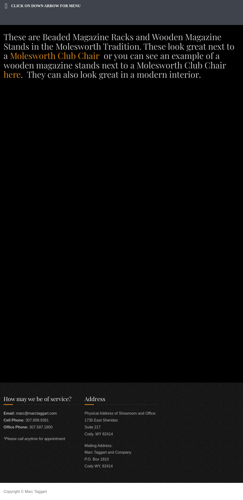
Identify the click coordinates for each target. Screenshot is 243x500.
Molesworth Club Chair (54, 55)
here (12, 74)
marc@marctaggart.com (36, 413)
